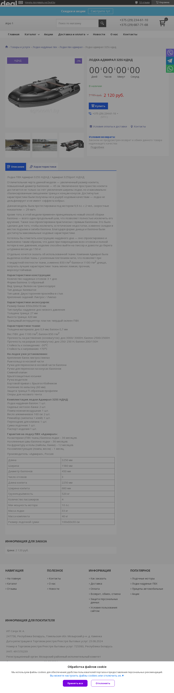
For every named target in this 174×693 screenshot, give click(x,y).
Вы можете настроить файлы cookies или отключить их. (86, 675)
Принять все (75, 683)
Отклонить (103, 683)
